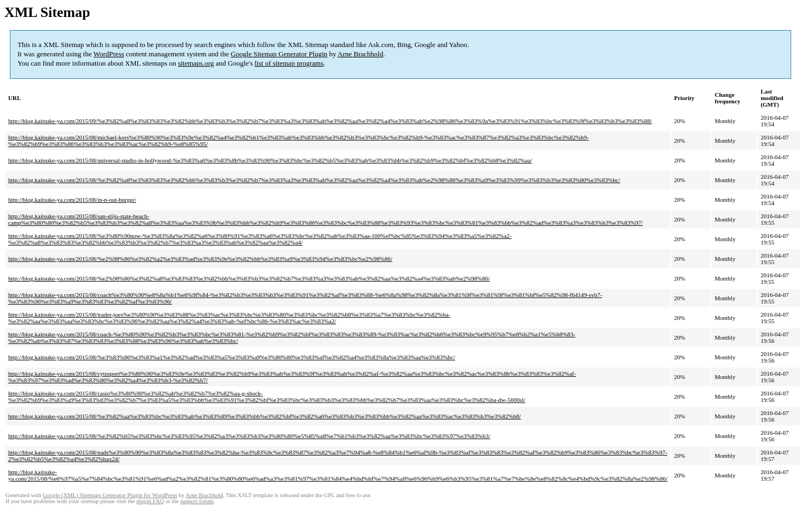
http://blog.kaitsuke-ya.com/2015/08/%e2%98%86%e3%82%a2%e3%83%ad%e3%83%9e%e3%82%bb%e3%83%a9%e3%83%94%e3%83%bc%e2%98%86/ (200, 258)
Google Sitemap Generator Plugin (279, 54)
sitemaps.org (196, 63)
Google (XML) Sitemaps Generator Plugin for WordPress (110, 495)
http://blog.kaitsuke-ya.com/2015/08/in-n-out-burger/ (72, 199)
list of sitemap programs (288, 63)
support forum (196, 501)
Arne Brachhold (360, 54)
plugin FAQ (150, 501)
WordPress (109, 54)
